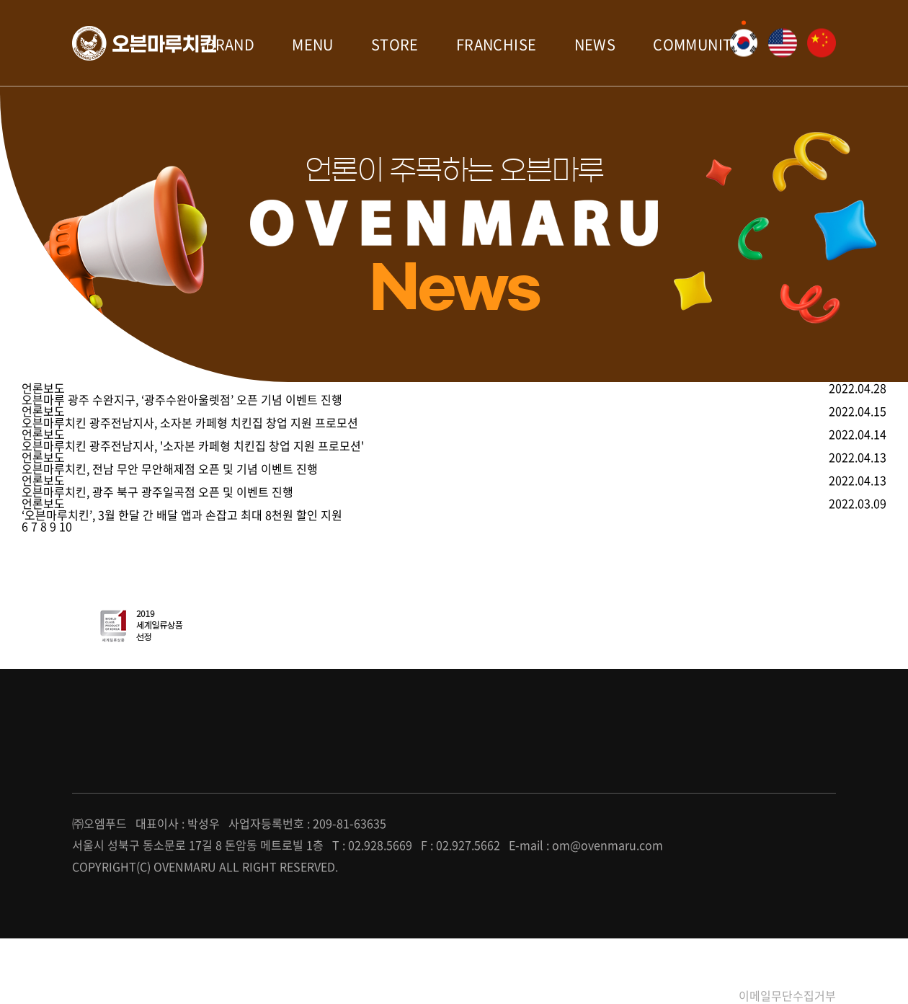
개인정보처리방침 (674, 995)
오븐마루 (144, 43)
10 (65, 526)
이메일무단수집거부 (787, 995)
